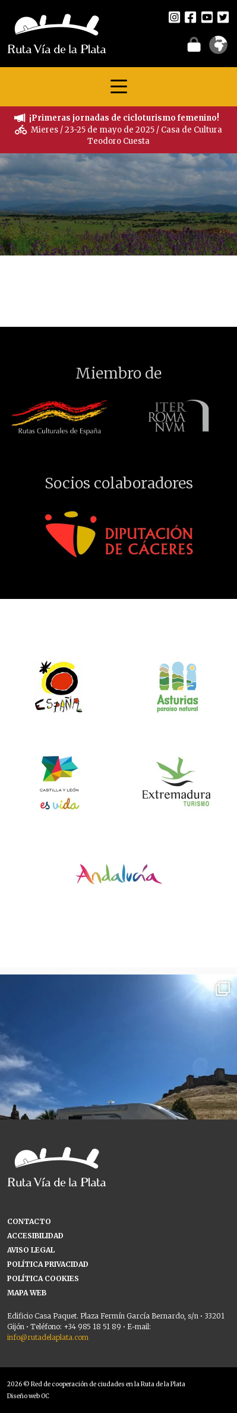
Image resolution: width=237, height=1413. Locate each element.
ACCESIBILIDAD (35, 1235)
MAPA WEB (26, 1292)
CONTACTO (29, 1221)
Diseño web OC (28, 1396)
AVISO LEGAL (31, 1249)
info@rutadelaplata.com (48, 1337)
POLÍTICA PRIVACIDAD (48, 1264)
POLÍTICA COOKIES (43, 1278)
